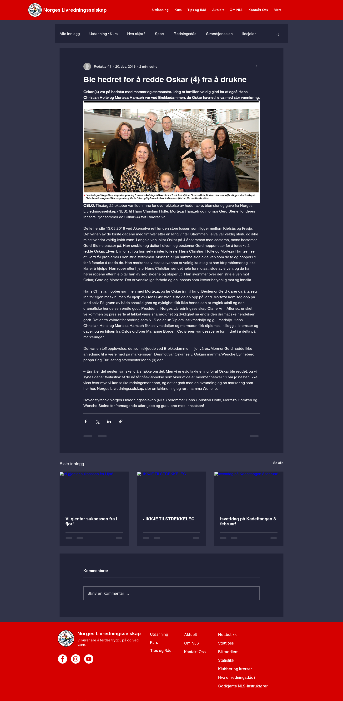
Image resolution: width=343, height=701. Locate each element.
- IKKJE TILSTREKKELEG (169, 518)
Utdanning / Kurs (103, 33)
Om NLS (191, 643)
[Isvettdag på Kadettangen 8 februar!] (248, 491)
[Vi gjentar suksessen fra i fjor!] (94, 491)
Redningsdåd (185, 33)
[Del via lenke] (120, 421)
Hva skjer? (136, 33)
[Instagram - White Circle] (75, 659)
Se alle (278, 463)
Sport (159, 33)
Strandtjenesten (219, 33)
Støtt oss (226, 643)
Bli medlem (228, 651)
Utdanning (159, 634)
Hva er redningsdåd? (237, 677)
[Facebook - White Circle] (62, 659)
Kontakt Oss (195, 651)
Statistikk (226, 660)
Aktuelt (190, 634)
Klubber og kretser (235, 668)
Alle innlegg (70, 33)
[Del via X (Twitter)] (97, 421)
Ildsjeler (249, 33)
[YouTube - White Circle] (88, 659)
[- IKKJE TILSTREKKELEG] (171, 491)
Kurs (154, 642)
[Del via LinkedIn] (109, 421)
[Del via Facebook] (85, 421)
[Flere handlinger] (257, 66)
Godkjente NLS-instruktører (243, 686)
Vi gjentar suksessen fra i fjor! (91, 521)
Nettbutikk (227, 634)
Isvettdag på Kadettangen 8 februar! (248, 521)
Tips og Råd (161, 650)
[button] (277, 34)
